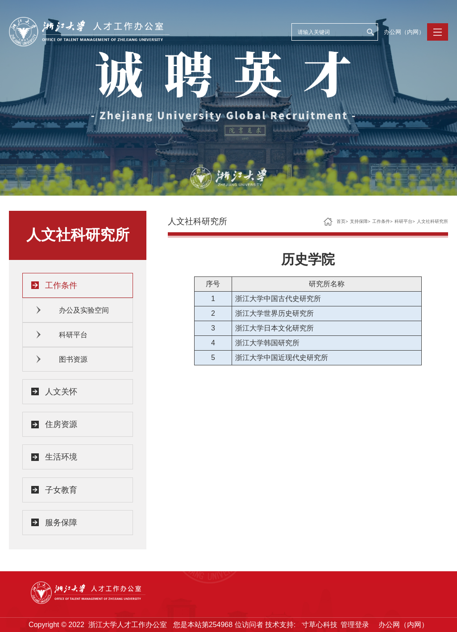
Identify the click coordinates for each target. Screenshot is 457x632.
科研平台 (73, 335)
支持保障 (359, 221)
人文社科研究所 (432, 221)
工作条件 (61, 285)
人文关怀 (61, 391)
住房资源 (61, 424)
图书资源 (73, 359)
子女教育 (61, 490)
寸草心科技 (319, 624)
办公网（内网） (404, 32)
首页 (341, 221)
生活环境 (61, 456)
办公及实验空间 (84, 310)
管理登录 (355, 624)
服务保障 (61, 522)
